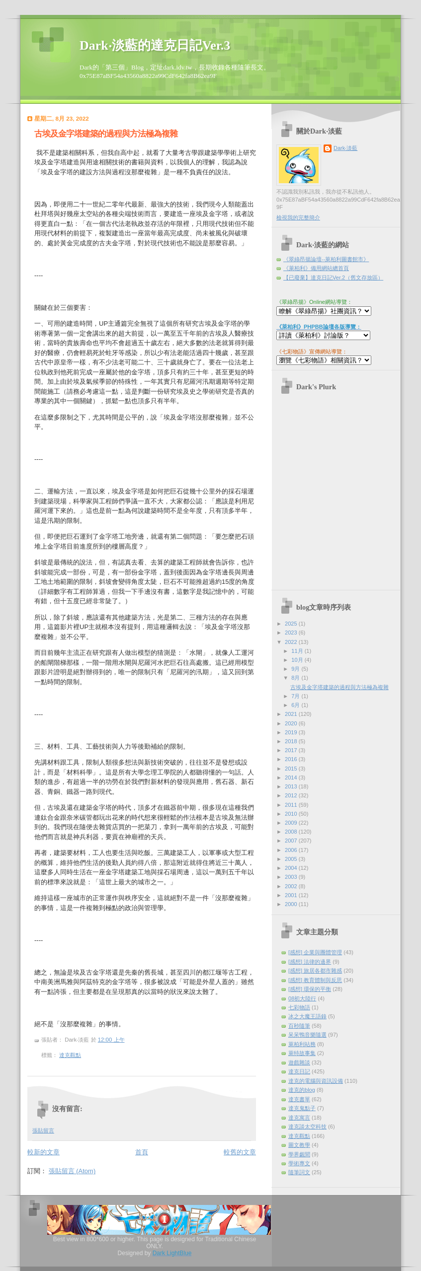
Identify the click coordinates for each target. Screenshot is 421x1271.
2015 (292, 769)
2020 (292, 723)
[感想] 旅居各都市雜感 (315, 971)
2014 (292, 777)
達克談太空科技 (307, 1127)
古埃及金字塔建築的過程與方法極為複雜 (105, 134)
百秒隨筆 (299, 1026)
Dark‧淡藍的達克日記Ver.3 (155, 45)
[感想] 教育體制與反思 (315, 980)
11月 (297, 651)
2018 (292, 741)
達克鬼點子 (302, 1108)
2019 (292, 732)
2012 (292, 795)
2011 (292, 805)
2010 (292, 814)
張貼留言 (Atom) (72, 1171)
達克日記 (299, 1071)
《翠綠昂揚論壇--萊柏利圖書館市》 (326, 259)
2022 (292, 642)
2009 (292, 823)
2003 (292, 877)
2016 (292, 759)
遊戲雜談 (299, 1062)
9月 (296, 669)
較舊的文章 (240, 1152)
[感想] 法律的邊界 (309, 962)
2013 (292, 786)
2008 (292, 832)
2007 (292, 841)
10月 (297, 660)
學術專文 (299, 1163)
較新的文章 (43, 1152)
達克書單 (299, 1099)
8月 (296, 678)
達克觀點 (70, 1055)
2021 (292, 714)
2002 (292, 886)
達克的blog (301, 1090)
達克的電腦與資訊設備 (315, 1081)
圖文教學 (299, 1145)
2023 (292, 633)
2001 (292, 895)
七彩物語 (299, 1007)
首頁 (141, 1152)
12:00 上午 (111, 1040)
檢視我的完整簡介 (298, 217)
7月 (296, 696)
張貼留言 (43, 1130)
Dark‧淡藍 (345, 148)
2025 (292, 624)
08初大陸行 (302, 998)
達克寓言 (299, 1118)
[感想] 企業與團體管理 (315, 952)
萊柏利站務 (302, 1044)
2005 (292, 859)
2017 (292, 750)
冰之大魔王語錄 (307, 1016)
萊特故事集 (302, 1053)
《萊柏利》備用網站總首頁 (316, 268)
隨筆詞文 (299, 1172)
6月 (296, 705)
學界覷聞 (299, 1154)
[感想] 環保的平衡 (309, 989)
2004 (292, 868)
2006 (292, 850)
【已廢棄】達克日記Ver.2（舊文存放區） (333, 278)
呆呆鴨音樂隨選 (307, 1035)
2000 (292, 904)
